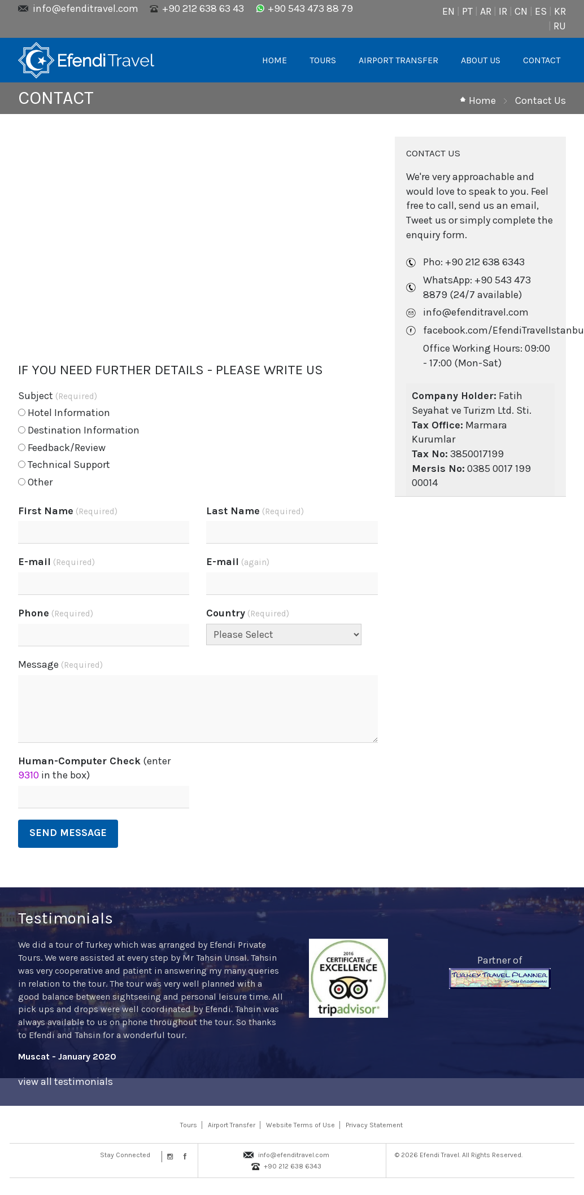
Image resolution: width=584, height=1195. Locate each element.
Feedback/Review (62, 447)
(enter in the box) (94, 768)
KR (560, 11)
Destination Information (79, 430)
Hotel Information (64, 412)
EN (448, 11)
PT (467, 11)
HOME (274, 60)
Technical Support (64, 464)
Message (60, 664)
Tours (188, 1125)
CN (521, 11)
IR (503, 11)
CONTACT (541, 60)
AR (485, 11)
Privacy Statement (374, 1125)
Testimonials (65, 918)
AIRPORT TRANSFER (398, 60)
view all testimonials (65, 1081)
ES (541, 11)
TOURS (323, 60)
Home (482, 100)
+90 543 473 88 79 (310, 8)
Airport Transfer (231, 1125)
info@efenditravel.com (85, 8)
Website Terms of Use (300, 1125)
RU (560, 26)
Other (35, 482)
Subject (57, 395)
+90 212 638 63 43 (203, 8)
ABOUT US (480, 60)
